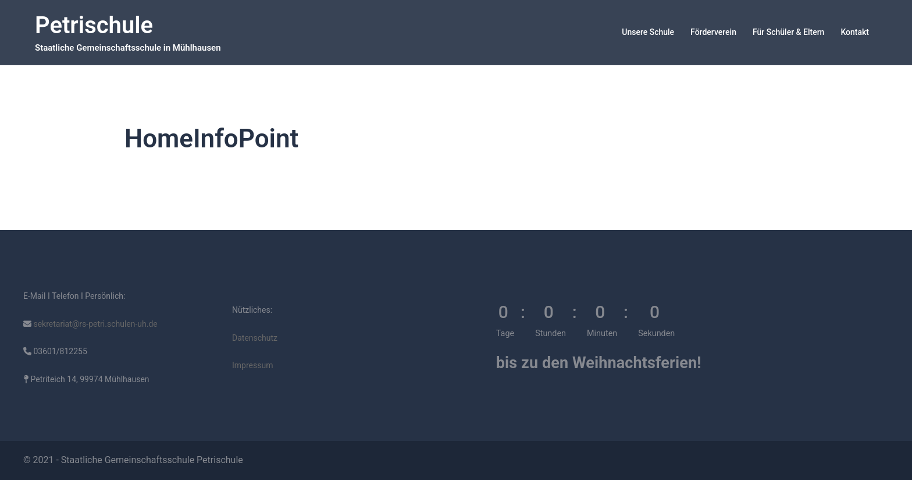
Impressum (252, 365)
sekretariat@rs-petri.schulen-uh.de (94, 324)
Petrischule (94, 25)
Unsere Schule (648, 32)
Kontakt (854, 32)
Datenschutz (254, 338)
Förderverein (713, 32)
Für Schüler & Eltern (788, 32)
